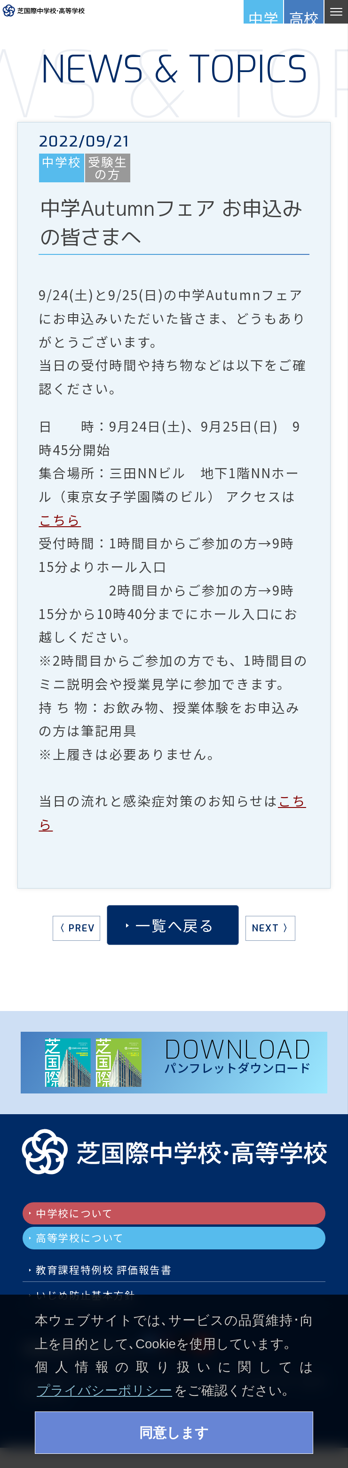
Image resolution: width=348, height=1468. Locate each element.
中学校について (85, 1215)
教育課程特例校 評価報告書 (122, 1282)
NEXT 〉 (273, 932)
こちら (60, 523)
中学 (263, 15)
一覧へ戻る (175, 929)
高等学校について (92, 1245)
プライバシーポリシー (104, 1387)
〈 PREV (74, 932)
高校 (304, 15)
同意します (174, 1430)
